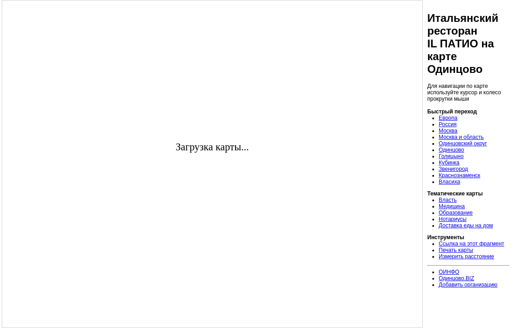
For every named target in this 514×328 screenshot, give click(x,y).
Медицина (452, 206)
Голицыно (451, 156)
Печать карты (456, 250)
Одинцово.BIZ (456, 278)
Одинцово (451, 150)
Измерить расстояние (466, 256)
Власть (447, 200)
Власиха (449, 182)
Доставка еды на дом (466, 225)
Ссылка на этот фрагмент (471, 244)
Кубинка (449, 162)
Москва (448, 131)
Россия (447, 124)
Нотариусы (453, 219)
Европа (448, 118)
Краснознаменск (459, 175)
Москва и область (461, 137)
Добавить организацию (468, 285)
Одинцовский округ (463, 143)
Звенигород (453, 169)
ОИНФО (449, 272)
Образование (455, 213)
